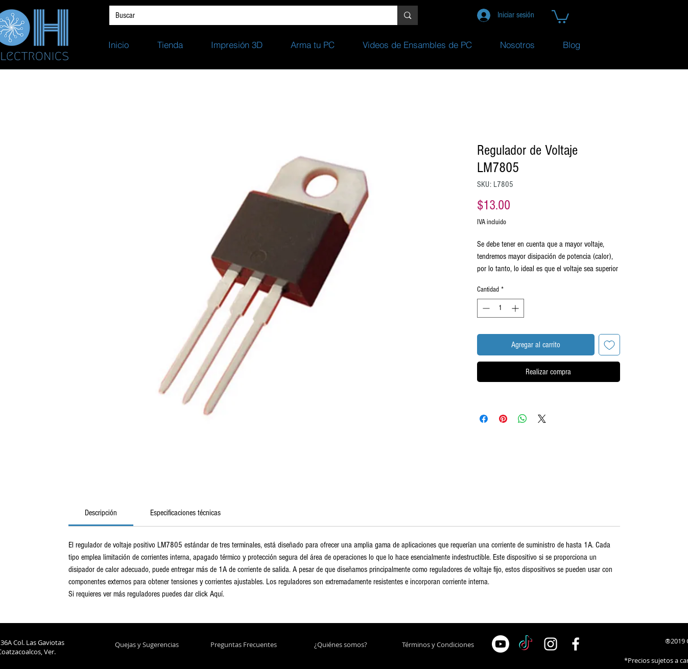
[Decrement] (485, 308)
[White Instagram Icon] (550, 644)
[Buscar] (245, 15)
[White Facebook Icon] (575, 644)
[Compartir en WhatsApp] (522, 419)
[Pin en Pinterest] (503, 419)
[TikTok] (525, 644)
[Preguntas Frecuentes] (243, 644)
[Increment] (516, 308)
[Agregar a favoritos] (609, 344)
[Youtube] (500, 644)
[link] (101, 512)
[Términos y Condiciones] (438, 644)
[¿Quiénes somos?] (340, 644)
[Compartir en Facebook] (484, 419)
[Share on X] (542, 419)
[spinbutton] (500, 308)
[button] (560, 16)
